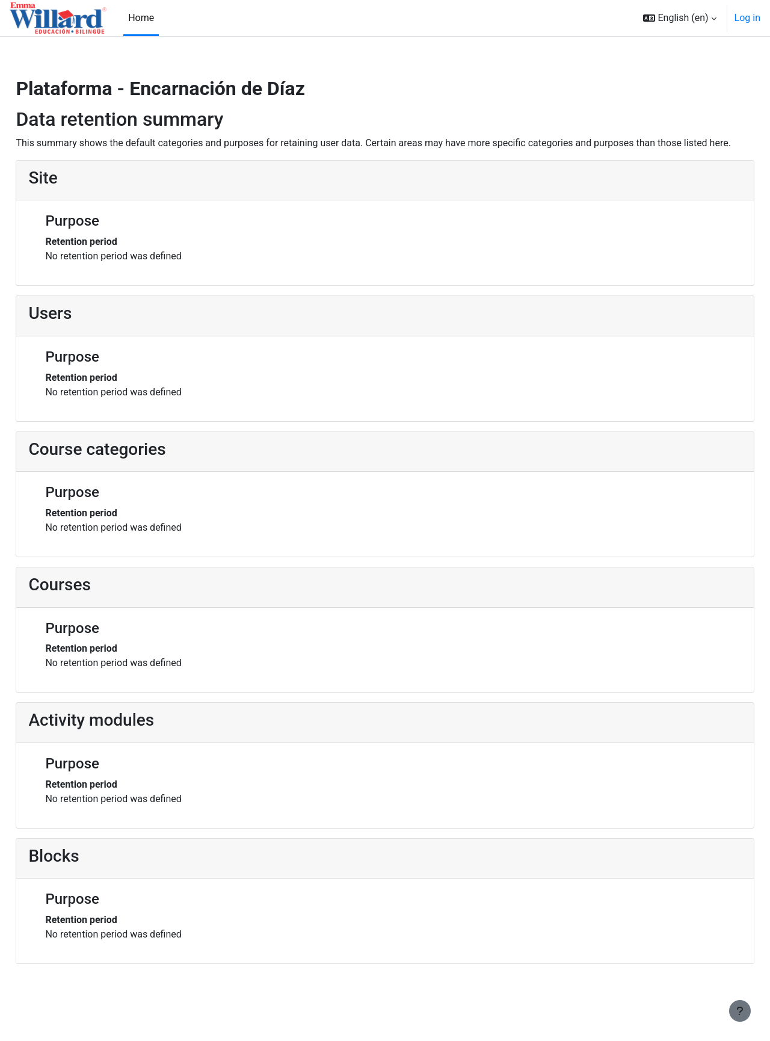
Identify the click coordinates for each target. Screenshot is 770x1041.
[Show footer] (740, 1011)
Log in (747, 17)
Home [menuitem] (141, 17)
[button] (679, 18)
